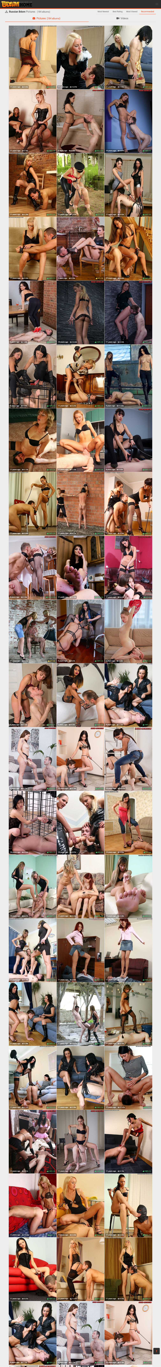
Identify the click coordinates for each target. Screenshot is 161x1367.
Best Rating (117, 11)
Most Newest (103, 11)
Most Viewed (131, 11)
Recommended (147, 11)
